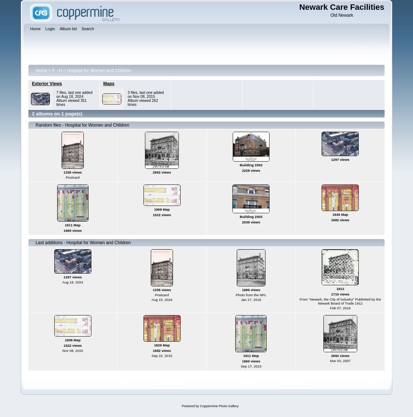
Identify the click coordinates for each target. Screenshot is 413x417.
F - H (57, 70)
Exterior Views (47, 83)
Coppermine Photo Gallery (219, 406)
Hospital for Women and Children (99, 70)
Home (41, 70)
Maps (109, 83)
